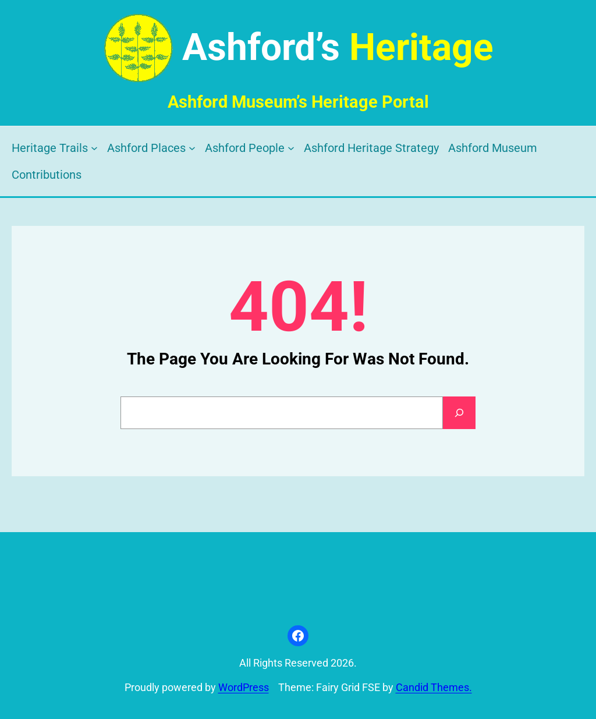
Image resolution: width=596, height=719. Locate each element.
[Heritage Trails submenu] (94, 147)
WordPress (243, 687)
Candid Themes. (434, 687)
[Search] (459, 412)
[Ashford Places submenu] (192, 147)
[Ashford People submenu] (291, 147)
